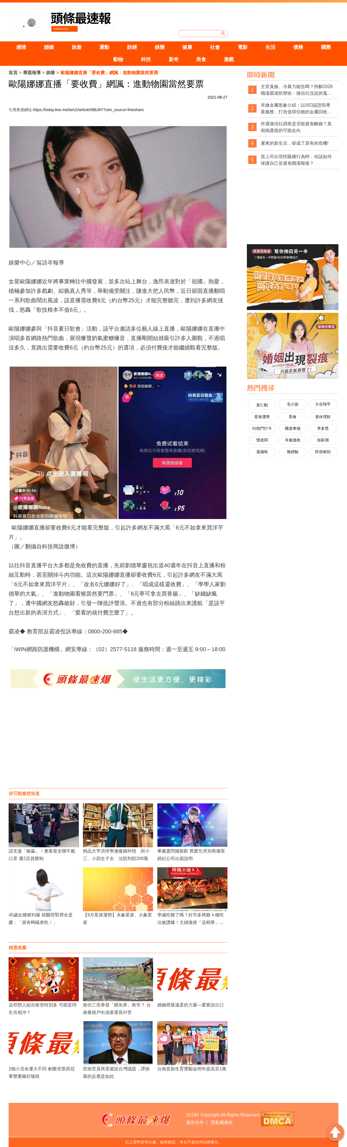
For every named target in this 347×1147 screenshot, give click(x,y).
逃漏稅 (262, 451)
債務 (298, 47)
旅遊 (77, 47)
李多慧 (323, 428)
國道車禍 (292, 428)
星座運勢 (262, 416)
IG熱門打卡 (262, 428)
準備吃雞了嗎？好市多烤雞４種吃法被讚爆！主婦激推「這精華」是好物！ (190, 922)
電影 (243, 47)
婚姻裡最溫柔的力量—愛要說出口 (190, 1005)
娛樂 (160, 47)
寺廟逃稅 (292, 440)
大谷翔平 (323, 404)
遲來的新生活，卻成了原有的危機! (294, 143)
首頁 (13, 72)
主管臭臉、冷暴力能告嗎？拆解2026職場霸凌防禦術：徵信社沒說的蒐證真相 (297, 90)
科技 (146, 59)
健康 (187, 47)
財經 (132, 47)
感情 (21, 47)
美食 (201, 59)
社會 (215, 47)
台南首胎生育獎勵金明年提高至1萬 (191, 1068)
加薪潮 (323, 440)
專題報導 (32, 72)
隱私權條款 (222, 1122)
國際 (326, 47)
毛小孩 (292, 404)
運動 (104, 47)
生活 (270, 47)
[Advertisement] (118, 744)
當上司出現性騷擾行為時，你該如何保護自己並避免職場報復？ (296, 160)
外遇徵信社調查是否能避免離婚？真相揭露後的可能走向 (296, 127)
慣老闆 (262, 440)
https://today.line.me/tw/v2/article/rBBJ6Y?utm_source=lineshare (88, 110)
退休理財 (323, 416)
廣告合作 (195, 1122)
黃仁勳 (262, 405)
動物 (118, 59)
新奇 (174, 59)
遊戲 (229, 59)
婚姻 (49, 47)
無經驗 (292, 451)
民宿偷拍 (323, 451)
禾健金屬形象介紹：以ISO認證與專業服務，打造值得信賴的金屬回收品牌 (296, 109)
